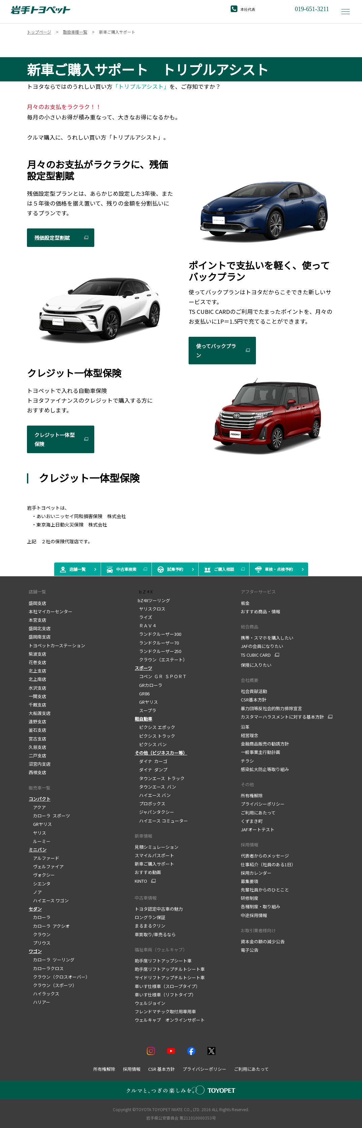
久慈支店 (37, 747)
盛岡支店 (37, 603)
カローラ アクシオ (49, 926)
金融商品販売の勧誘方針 (265, 743)
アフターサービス (258, 591)
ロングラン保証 (150, 917)
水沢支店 (37, 688)
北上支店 (37, 670)
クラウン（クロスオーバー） (59, 977)
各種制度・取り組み (260, 906)
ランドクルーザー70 (157, 643)
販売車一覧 (40, 788)
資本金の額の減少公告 (263, 941)
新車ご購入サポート (154, 864)
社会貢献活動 (254, 691)
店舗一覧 (37, 591)
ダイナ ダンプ (151, 769)
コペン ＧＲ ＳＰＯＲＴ (161, 676)
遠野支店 (37, 721)
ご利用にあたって (258, 812)
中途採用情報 (254, 915)
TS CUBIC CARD (256, 655)
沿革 (245, 727)
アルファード (44, 858)
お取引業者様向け (258, 930)
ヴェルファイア (46, 866)
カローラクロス (46, 968)
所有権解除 (252, 795)
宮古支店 (37, 738)
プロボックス (150, 803)
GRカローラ (148, 685)
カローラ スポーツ (49, 815)
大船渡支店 (40, 713)
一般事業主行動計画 (260, 752)
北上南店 (37, 679)
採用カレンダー (256, 873)
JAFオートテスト (257, 829)
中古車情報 (146, 898)
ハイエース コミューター (161, 820)
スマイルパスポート (154, 855)
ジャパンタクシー (154, 812)
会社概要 (249, 680)
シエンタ (40, 883)
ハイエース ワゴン (49, 900)
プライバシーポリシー (263, 804)
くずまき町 (252, 821)
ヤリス (37, 833)
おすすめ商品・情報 (260, 611)
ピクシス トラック (155, 736)
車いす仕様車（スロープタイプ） (167, 986)
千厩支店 (37, 704)
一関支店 (37, 696)
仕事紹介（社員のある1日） (268, 864)
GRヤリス (40, 824)
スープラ (145, 710)
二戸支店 (37, 755)
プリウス (40, 943)
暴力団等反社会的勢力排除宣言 (271, 708)
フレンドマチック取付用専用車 (165, 1011)
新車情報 (143, 836)
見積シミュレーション (156, 847)
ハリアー (39, 1002)
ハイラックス (44, 993)
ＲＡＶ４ (146, 625)
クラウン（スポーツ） (53, 985)
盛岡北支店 (40, 628)
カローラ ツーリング (51, 959)
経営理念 (249, 735)
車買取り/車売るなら (155, 934)
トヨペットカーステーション (57, 645)
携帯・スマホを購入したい (267, 637)
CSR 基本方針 (161, 1069)
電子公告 (249, 950)
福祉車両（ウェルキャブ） (161, 949)
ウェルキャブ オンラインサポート (170, 1020)
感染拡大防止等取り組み (265, 769)
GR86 (142, 693)
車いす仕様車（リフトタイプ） (165, 994)
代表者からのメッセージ (265, 855)
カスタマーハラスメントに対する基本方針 (282, 717)
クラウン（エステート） (161, 659)
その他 (247, 784)
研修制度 (249, 898)
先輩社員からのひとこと (265, 889)
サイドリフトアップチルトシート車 (170, 977)
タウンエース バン (155, 787)
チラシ (247, 761)
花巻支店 (37, 662)
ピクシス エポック (155, 727)
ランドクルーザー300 (158, 634)
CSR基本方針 (253, 699)
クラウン (40, 934)
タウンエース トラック (160, 778)
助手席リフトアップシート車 (163, 960)
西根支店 (37, 772)
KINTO (141, 881)
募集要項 (249, 881)
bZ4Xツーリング (152, 600)
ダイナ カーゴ (151, 761)
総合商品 (249, 626)
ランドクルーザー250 (158, 651)
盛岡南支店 (40, 636)
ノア (35, 892)
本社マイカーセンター (50, 611)
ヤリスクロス (150, 609)
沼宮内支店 (40, 764)
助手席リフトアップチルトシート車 (170, 969)
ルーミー (40, 841)
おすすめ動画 (148, 872)
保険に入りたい (256, 665)
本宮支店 (37, 620)
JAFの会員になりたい (262, 646)
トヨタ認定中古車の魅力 (159, 909)
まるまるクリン (150, 925)
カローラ (40, 917)
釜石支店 (37, 730)
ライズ (143, 617)
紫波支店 (37, 654)
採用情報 (249, 844)
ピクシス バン (151, 744)
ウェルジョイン (150, 1003)
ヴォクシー (42, 875)
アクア (37, 807)
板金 (245, 603)
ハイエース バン (153, 795)
